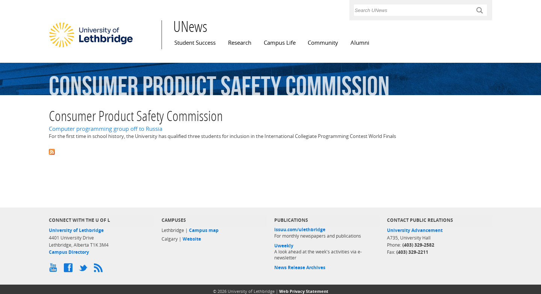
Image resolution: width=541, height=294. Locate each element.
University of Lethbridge (76, 230)
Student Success (195, 43)
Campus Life (280, 43)
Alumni (360, 43)
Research (239, 43)
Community (323, 43)
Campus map (204, 230)
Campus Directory (69, 252)
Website (192, 239)
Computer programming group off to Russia (105, 129)
